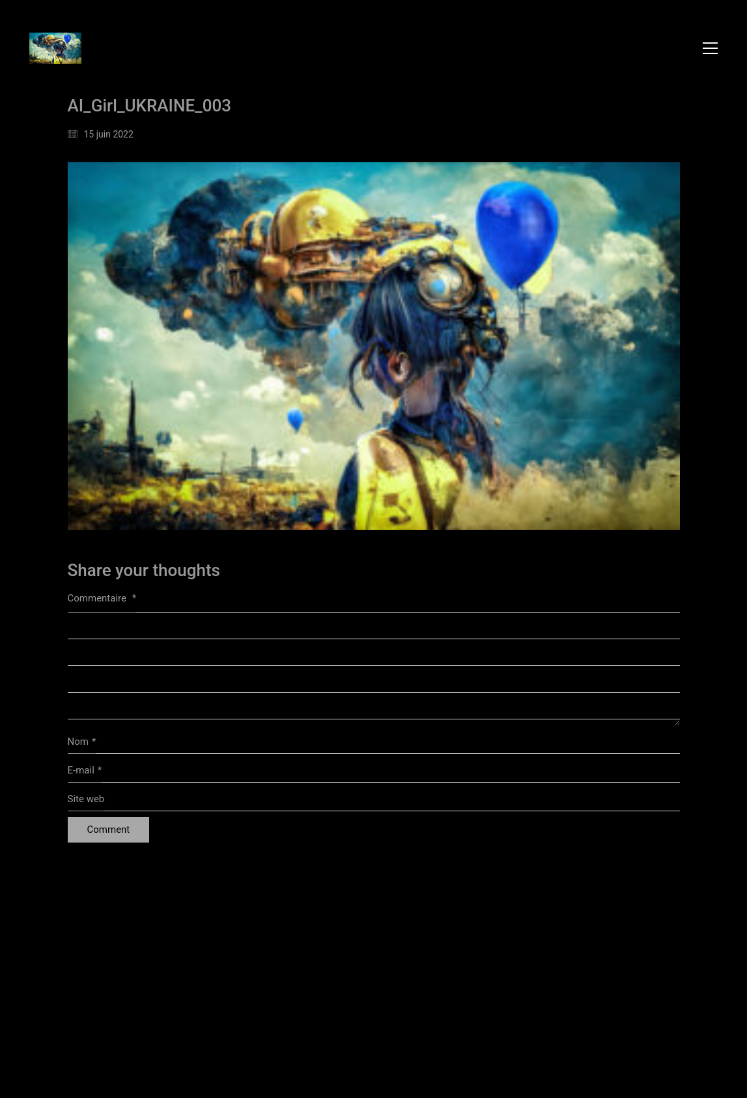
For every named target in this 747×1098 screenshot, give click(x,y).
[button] (710, 48)
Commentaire (102, 598)
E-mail (85, 770)
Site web (86, 799)
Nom (82, 742)
